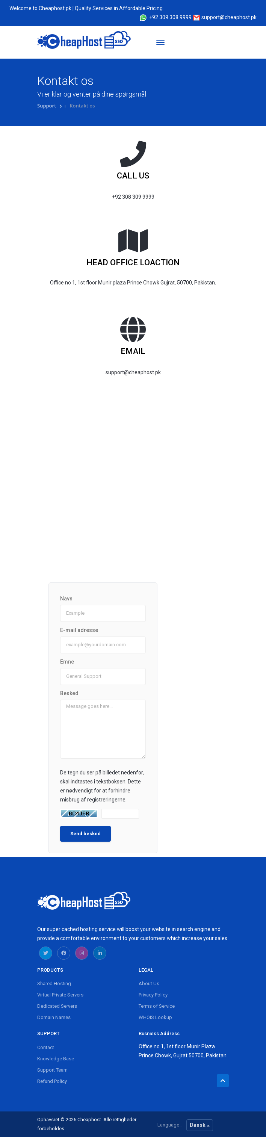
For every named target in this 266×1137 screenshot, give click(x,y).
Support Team (52, 1070)
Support (47, 105)
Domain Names (54, 1017)
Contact (45, 1047)
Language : (169, 1125)
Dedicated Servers (57, 1006)
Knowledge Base (55, 1058)
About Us (149, 983)
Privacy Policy (153, 995)
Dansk (200, 1125)
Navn (66, 599)
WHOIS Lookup (155, 1017)
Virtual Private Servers (60, 995)
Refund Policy (52, 1081)
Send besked (85, 833)
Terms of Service (157, 1006)
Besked (69, 693)
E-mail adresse (79, 630)
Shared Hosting (54, 983)
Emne (67, 662)
